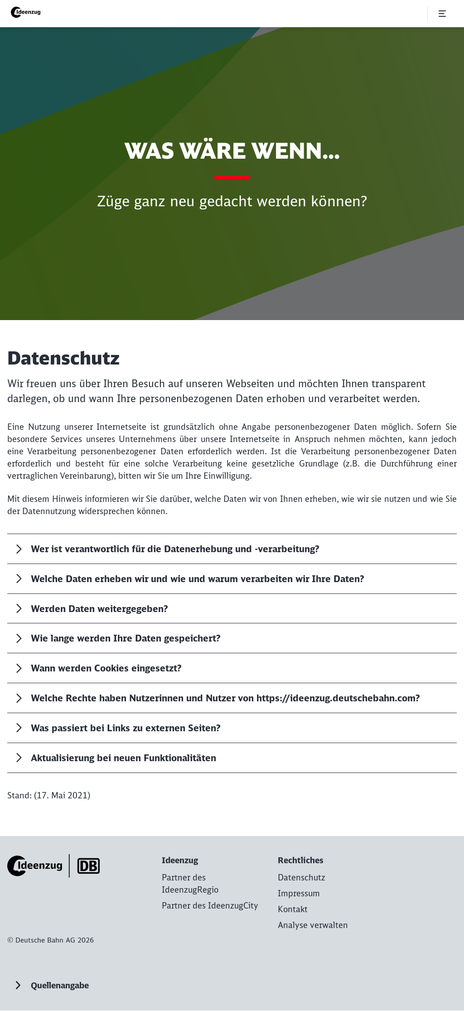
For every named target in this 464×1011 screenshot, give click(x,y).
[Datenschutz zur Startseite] (301, 878)
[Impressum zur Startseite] (299, 894)
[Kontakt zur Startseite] (293, 909)
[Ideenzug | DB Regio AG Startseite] (27, 12)
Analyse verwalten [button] (313, 925)
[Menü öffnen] (442, 13)
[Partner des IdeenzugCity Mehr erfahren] (210, 906)
